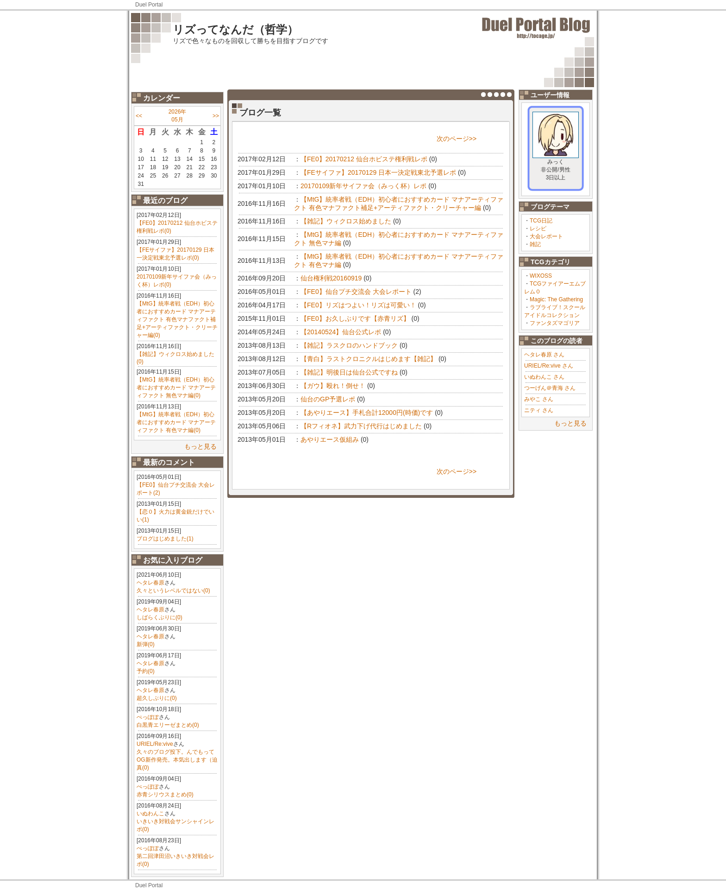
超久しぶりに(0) (157, 698)
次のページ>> (456, 138)
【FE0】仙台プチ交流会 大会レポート (356, 291)
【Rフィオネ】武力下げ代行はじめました (361, 426)
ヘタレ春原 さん (544, 354)
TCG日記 (541, 220)
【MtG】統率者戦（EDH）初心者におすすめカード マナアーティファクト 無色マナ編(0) (176, 387)
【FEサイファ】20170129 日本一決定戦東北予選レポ (378, 172)
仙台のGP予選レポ (327, 399)
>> (216, 116)
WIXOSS (541, 276)
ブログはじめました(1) (165, 538)
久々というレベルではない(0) (173, 590)
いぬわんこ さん (544, 377)
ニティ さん (538, 410)
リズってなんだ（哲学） (235, 29)
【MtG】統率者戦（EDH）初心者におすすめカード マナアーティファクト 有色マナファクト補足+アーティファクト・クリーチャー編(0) (177, 319)
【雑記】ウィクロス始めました (345, 221)
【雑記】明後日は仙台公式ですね (349, 372)
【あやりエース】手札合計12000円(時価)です (366, 412)
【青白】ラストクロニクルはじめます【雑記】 (368, 358)
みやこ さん (538, 399)
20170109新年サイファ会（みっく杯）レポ (363, 186)
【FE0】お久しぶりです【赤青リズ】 (355, 318)
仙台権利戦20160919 (331, 278)
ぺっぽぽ (148, 717)
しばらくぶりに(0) (159, 617)
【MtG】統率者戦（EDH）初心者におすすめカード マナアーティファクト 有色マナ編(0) (176, 422)
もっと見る (200, 446)
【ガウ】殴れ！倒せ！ (332, 385)
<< (139, 116)
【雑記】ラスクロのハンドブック (349, 345)
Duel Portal (149, 4)
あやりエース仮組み (329, 439)
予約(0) (146, 671)
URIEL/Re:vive (155, 744)
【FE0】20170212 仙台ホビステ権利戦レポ (363, 159)
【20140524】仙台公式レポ (340, 332)
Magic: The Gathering (556, 299)
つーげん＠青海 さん (550, 388)
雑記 (535, 244)
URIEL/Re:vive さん (548, 365)
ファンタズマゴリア (555, 323)
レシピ (538, 228)
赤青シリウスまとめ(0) (165, 794)
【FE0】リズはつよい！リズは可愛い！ (358, 305)
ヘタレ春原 (150, 582)
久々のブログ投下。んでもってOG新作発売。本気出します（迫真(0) (177, 760)
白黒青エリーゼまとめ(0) (168, 725)
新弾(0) (146, 644)
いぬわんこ (150, 813)
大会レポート (546, 236)
